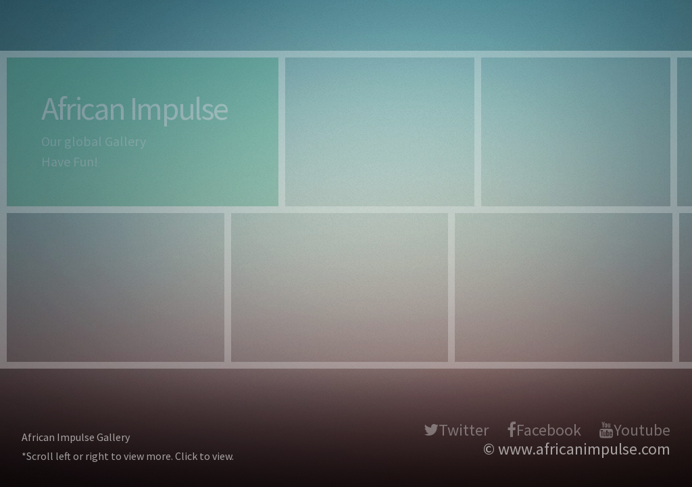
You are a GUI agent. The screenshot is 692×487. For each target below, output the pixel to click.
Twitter (464, 429)
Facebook (548, 429)
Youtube (642, 429)
